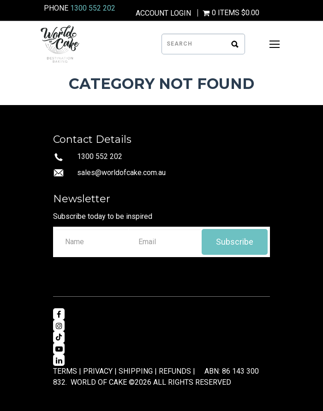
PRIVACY (98, 371)
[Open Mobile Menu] (274, 44)
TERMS (65, 371)
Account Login (163, 13)
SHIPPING (136, 371)
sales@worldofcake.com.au (121, 172)
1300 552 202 (92, 8)
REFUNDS (175, 371)
